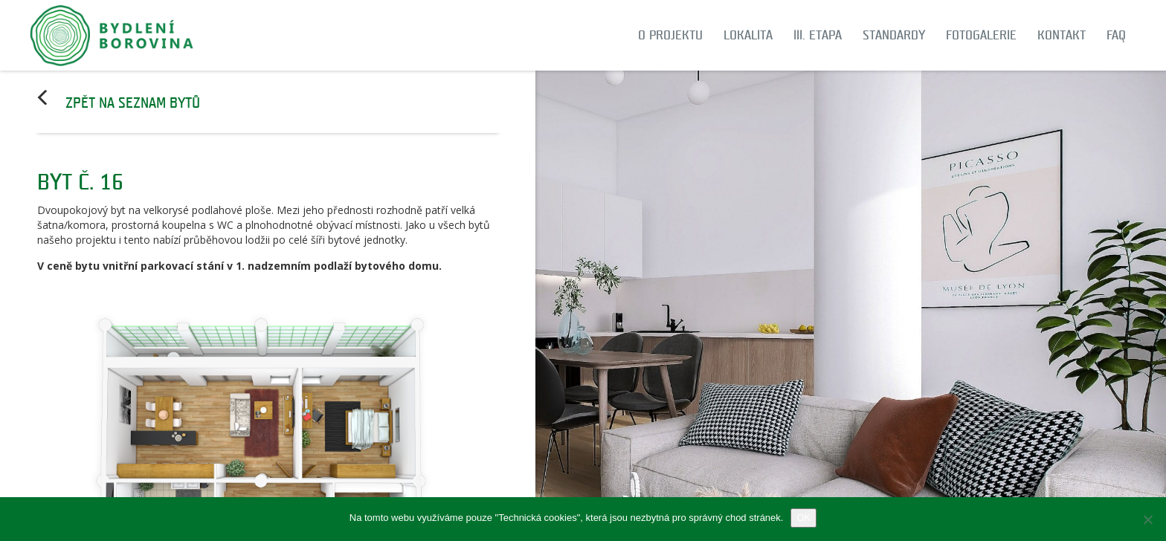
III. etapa (817, 35)
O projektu (670, 35)
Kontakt (1061, 35)
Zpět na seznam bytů (132, 103)
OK (803, 517)
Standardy (894, 35)
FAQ (1116, 35)
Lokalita (748, 35)
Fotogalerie (981, 35)
